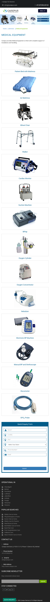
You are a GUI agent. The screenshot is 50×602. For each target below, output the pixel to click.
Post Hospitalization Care (12, 530)
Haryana (7, 505)
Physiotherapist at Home (12, 516)
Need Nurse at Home (10, 523)
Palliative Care (8, 532)
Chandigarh (8, 487)
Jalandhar (7, 496)
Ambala (6, 498)
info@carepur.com (10, 5)
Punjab (6, 500)
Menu (42, 11)
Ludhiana (7, 493)
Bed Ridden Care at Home (12, 526)
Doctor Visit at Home (10, 519)
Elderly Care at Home (10, 514)
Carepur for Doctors (8, 2)
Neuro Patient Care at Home (13, 535)
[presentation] (25, 461)
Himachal (7, 503)
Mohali (6, 489)
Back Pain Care (9, 528)
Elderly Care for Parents (11, 521)
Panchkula (7, 491)
